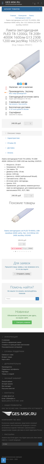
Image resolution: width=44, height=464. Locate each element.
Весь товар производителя (17, 93)
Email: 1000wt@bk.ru (8, 398)
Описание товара (13, 133)
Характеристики (12, 138)
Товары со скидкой (8, 374)
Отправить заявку (22, 274)
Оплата (9, 153)
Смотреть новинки (22, 322)
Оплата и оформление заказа (11, 342)
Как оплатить (23, 104)
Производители (7, 367)
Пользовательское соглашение (12, 347)
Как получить (13, 104)
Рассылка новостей (8, 388)
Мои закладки (6, 386)
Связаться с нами (7, 355)
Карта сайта (6, 359)
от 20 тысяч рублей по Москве (19, 109)
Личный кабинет (7, 381)
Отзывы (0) (10, 143)
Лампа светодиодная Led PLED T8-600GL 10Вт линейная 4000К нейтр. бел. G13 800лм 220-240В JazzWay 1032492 (22, 233)
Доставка (9, 148)
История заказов (7, 384)
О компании (6, 340)
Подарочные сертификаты (10, 369)
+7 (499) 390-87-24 (8, 396)
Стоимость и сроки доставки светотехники (15, 345)
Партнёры (5, 371)
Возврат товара (7, 357)
